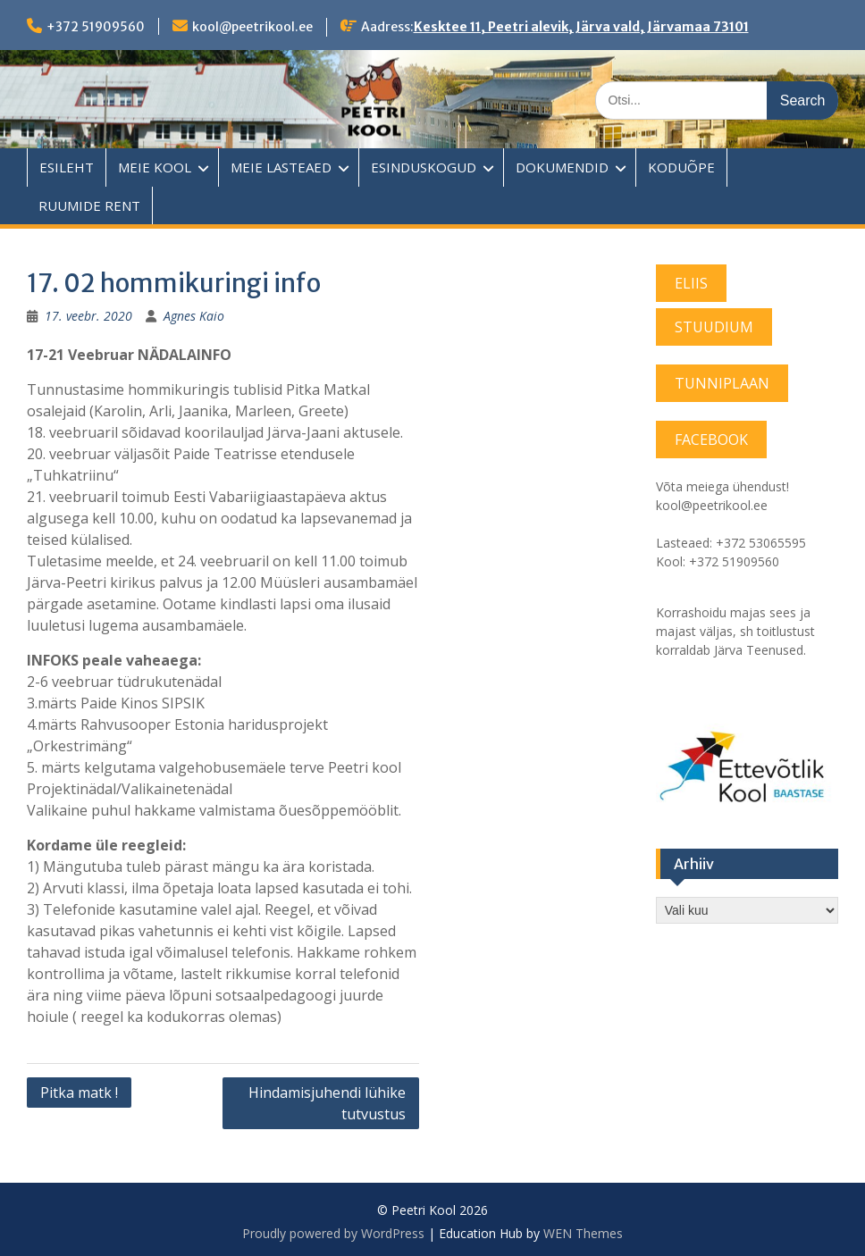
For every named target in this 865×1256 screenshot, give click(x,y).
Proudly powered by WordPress (333, 1233)
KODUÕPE (681, 167)
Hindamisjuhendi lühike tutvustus (327, 1103)
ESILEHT (66, 167)
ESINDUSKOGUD (423, 167)
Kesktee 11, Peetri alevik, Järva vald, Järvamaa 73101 (581, 27)
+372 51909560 (95, 27)
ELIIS (691, 283)
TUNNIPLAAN (722, 383)
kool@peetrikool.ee (252, 27)
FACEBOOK (711, 439)
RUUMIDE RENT (89, 205)
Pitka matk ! (79, 1092)
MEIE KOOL (154, 167)
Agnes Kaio (194, 315)
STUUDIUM (714, 327)
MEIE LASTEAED (281, 167)
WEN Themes (583, 1233)
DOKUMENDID (562, 167)
